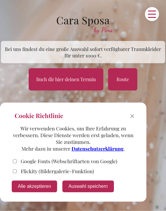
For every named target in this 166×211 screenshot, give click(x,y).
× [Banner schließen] (132, 116)
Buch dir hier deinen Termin (66, 79)
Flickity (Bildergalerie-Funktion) (53, 171)
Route (123, 79)
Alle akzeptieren (34, 186)
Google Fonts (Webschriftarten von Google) (65, 161)
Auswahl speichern (88, 186)
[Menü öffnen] (152, 14)
